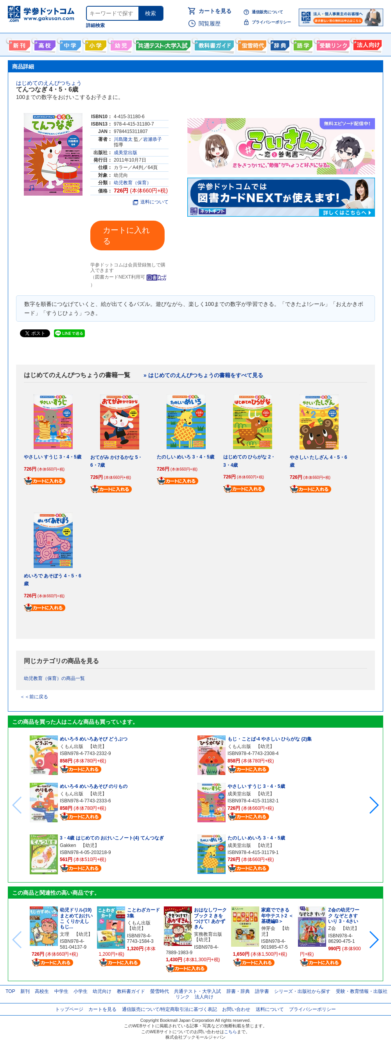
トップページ (69, 1009)
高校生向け (44, 43)
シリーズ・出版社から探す (302, 991)
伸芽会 (268, 928)
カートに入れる (126, 235)
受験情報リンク (332, 43)
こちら (230, 1031)
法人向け (366, 43)
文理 (64, 934)
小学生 (81, 991)
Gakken (68, 845)
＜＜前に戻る (34, 696)
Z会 (331, 928)
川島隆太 (123, 139)
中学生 (61, 991)
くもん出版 (71, 746)
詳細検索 (95, 25)
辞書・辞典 (238, 991)
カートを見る (215, 11)
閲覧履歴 (210, 23)
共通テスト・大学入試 (162, 43)
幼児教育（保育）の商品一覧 (54, 678)
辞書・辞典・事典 (279, 43)
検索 (150, 13)
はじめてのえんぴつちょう (49, 83)
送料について (151, 202)
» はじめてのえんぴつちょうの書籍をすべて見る (203, 375)
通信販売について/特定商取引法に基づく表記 (169, 1009)
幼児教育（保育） (132, 182)
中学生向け (69, 43)
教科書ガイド (213, 43)
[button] (373, 805)
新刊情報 (18, 43)
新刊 (25, 991)
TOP (10, 991)
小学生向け (95, 43)
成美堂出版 (125, 152)
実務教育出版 (208, 934)
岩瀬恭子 (152, 139)
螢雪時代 (251, 43)
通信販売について (267, 12)
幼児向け (120, 43)
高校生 (42, 991)
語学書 (302, 43)
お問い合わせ (236, 1009)
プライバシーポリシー (271, 22)
